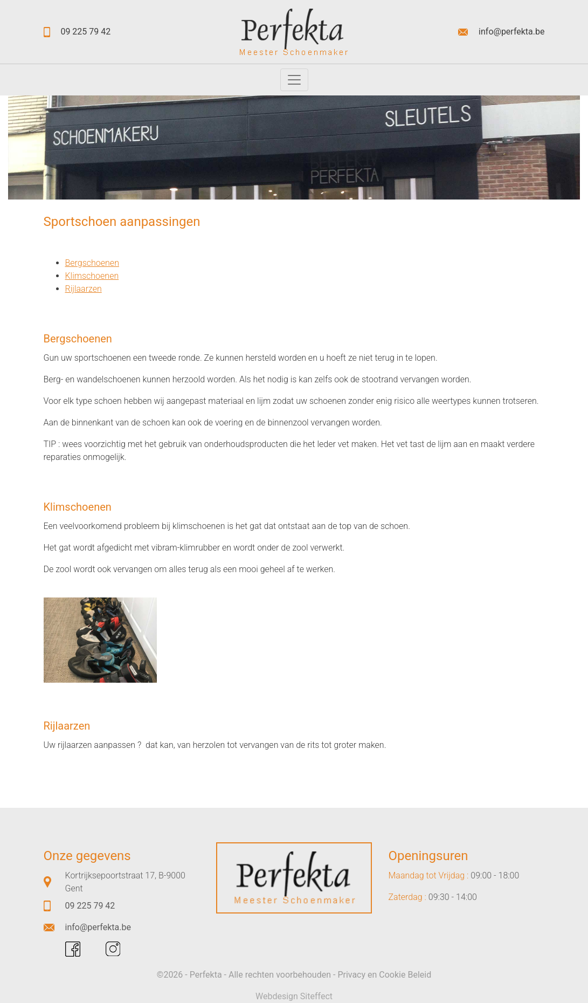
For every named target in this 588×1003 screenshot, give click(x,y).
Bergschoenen (92, 263)
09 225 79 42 (85, 31)
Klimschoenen (92, 276)
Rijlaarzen (83, 289)
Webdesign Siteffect (294, 996)
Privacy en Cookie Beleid (384, 975)
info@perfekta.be (511, 31)
